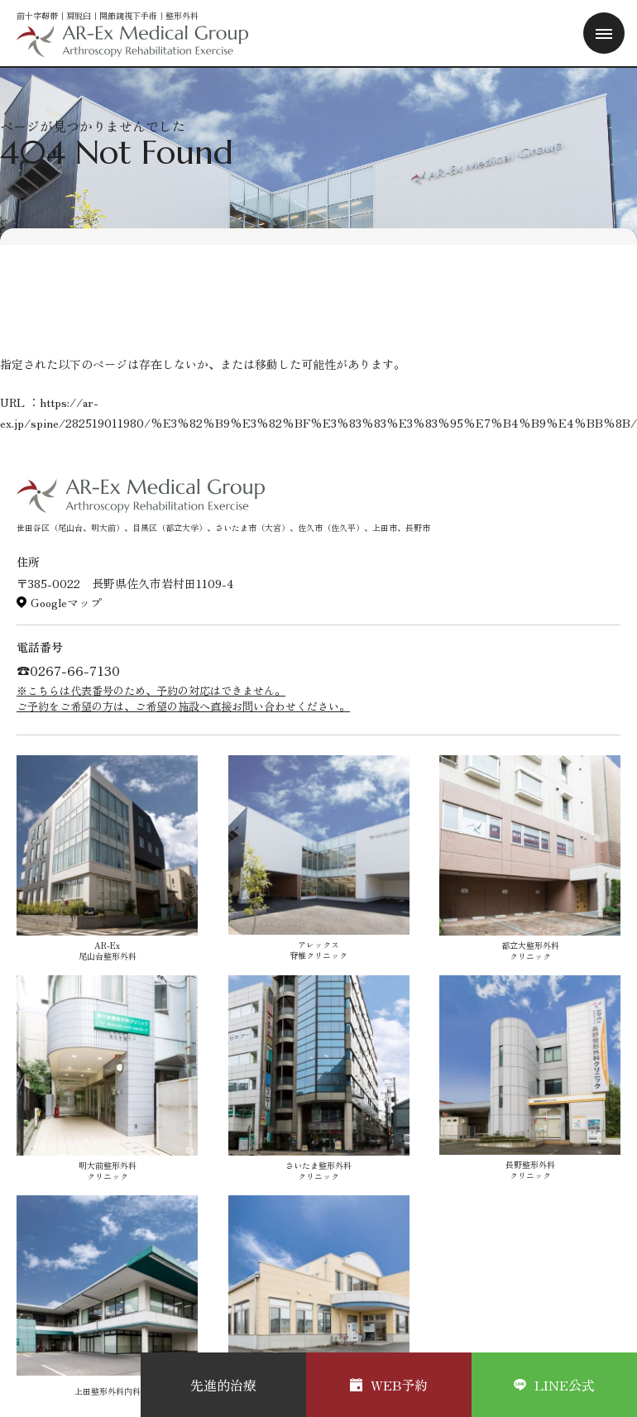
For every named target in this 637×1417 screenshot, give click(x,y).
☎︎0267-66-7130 (68, 670)
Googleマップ (66, 602)
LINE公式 (554, 1385)
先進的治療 (223, 1385)
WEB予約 (389, 1385)
